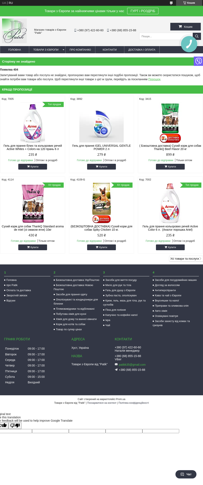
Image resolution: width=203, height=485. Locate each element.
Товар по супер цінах (69, 329)
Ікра (107, 320)
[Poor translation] (15, 425)
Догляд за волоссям (167, 285)
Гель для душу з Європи (120, 290)
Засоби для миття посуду (121, 279)
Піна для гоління (115, 309)
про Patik (11, 285)
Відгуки (10, 300)
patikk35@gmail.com (132, 364)
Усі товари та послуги (184, 258)
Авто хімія (161, 310)
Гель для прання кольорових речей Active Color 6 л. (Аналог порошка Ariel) (170, 228)
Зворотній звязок (16, 295)
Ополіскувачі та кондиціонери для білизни (76, 301)
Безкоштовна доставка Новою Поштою (73, 287)
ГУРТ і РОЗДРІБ (142, 11)
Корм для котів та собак (70, 324)
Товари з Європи (46, 49)
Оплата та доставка (18, 290)
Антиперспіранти (165, 290)
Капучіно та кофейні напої (121, 314)
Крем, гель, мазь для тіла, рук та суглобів (124, 302)
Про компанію (80, 49)
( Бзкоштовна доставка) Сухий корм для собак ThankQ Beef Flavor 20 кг (170, 147)
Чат (185, 474)
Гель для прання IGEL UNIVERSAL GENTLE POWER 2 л (101, 147)
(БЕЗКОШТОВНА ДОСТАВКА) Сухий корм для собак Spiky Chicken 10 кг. (101, 228)
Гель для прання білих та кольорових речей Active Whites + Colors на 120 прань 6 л (32, 147)
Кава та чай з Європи (168, 295)
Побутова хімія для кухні (71, 313)
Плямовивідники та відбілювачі (75, 308)
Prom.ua (120, 399)
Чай (107, 325)
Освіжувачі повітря (166, 316)
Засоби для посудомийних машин (176, 279)
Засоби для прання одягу (71, 294)
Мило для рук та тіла (118, 285)
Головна (14, 49)
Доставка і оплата (142, 49)
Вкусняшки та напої (167, 300)
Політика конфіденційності (134, 402)
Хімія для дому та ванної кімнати (76, 319)
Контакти (110, 49)
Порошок (154, 79)
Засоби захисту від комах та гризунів (171, 323)
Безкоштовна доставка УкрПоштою (77, 279)
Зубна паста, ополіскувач (121, 295)
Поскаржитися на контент (101, 402)
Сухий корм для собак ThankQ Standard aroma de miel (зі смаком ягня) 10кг (33, 228)
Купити (34, 166)
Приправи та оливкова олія (172, 305)
